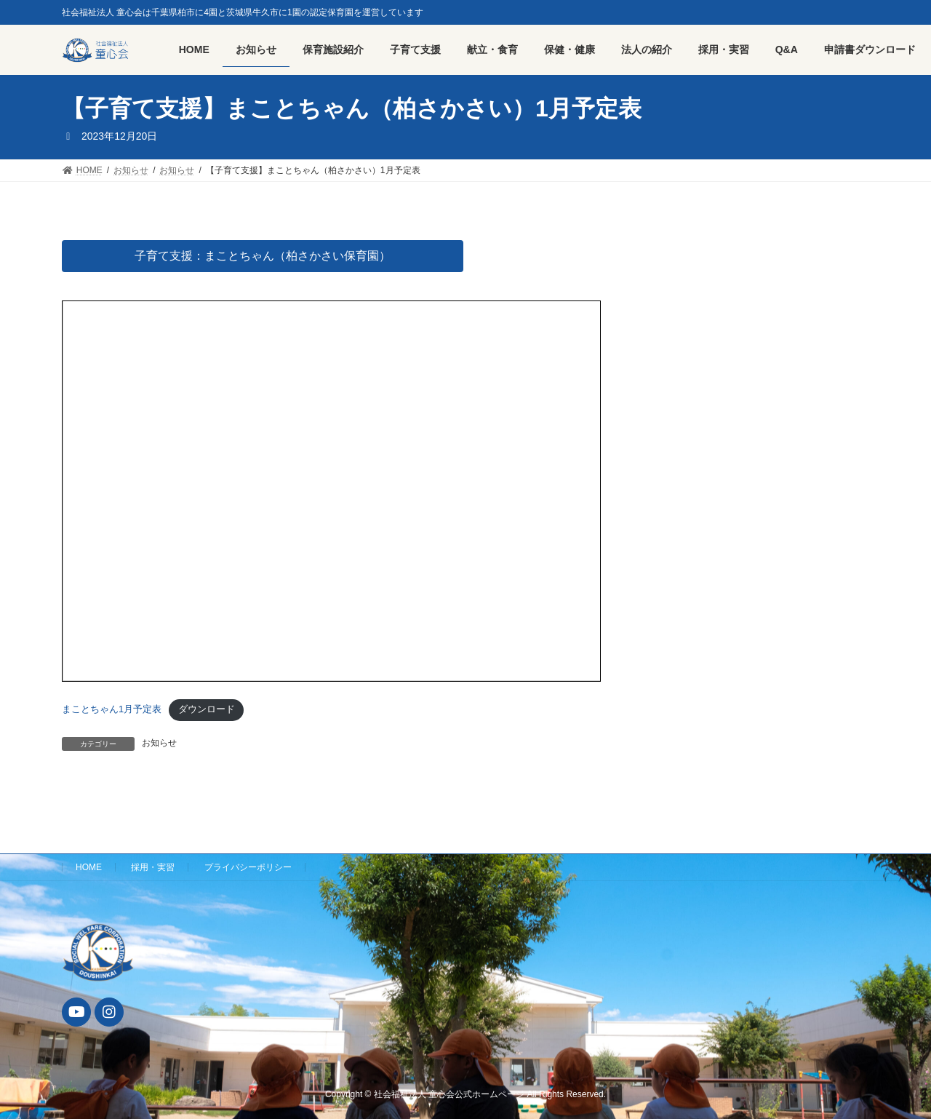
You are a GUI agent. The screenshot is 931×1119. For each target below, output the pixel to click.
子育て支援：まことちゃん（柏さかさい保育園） (263, 256)
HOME (89, 867)
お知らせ (159, 743)
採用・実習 (153, 867)
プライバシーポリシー (248, 867)
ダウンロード (206, 709)
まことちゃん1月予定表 (111, 709)
